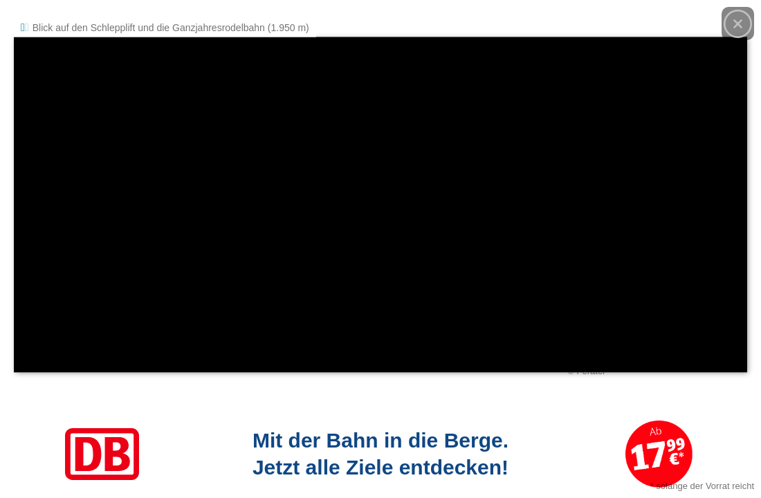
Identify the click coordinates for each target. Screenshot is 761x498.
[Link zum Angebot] (380, 454)
